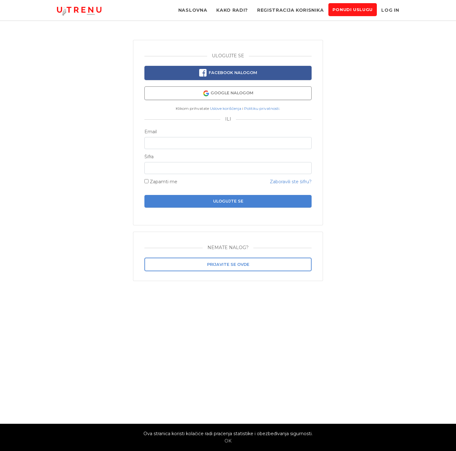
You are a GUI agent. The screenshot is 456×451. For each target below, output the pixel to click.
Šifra (149, 157)
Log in (390, 10)
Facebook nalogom (228, 73)
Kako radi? (232, 10)
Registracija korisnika (290, 10)
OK (228, 441)
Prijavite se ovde (228, 264)
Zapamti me (160, 182)
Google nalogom (228, 93)
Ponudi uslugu (352, 9)
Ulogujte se (228, 201)
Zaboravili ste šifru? (291, 182)
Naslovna (192, 10)
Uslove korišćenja (225, 108)
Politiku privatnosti (261, 108)
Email (150, 132)
